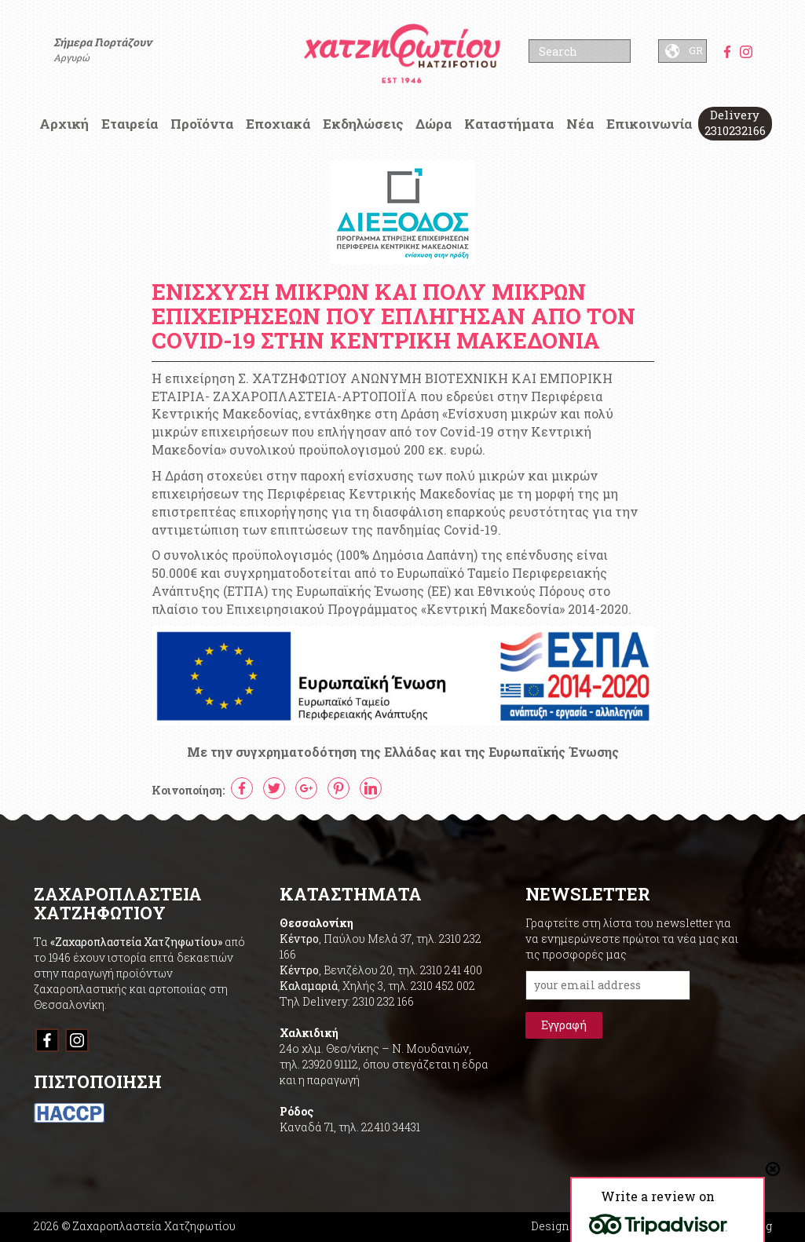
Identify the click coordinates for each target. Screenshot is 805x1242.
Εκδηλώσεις (363, 124)
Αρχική (64, 124)
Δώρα (433, 124)
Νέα (580, 124)
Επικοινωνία (649, 124)
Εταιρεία (129, 124)
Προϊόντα (201, 124)
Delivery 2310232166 (735, 122)
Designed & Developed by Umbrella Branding (651, 1225)
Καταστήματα (509, 124)
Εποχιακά (278, 124)
